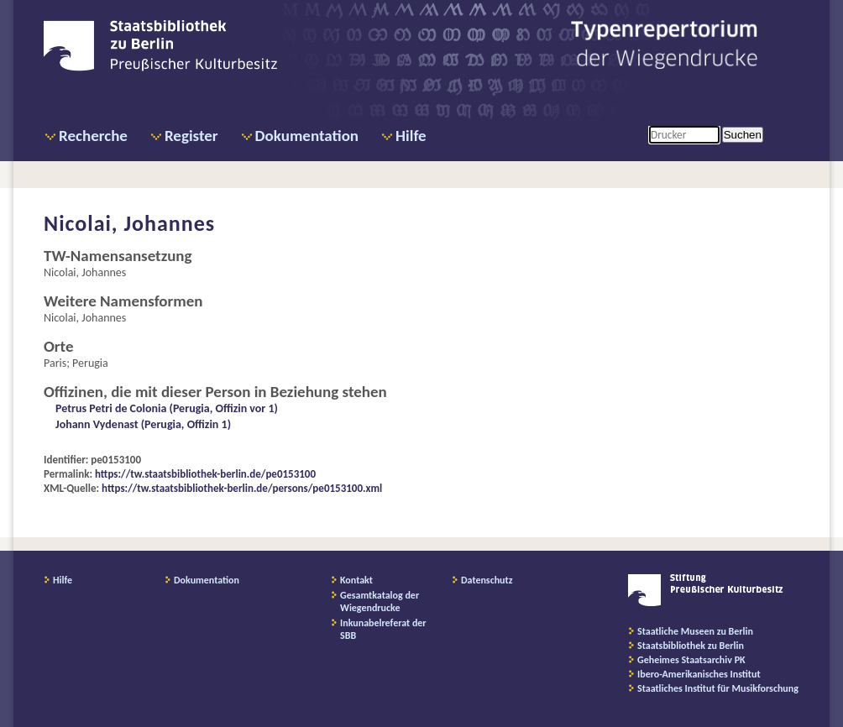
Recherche (93, 135)
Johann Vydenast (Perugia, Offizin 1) (143, 424)
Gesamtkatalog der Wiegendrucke (379, 601)
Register (191, 135)
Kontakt (356, 580)
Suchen (743, 134)
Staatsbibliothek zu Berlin (690, 645)
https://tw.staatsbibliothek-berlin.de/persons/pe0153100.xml (242, 488)
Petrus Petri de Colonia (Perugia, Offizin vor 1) (166, 408)
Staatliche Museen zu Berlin (695, 631)
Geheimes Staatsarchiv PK (691, 660)
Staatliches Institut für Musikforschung (717, 688)
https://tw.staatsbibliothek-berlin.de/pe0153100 (205, 474)
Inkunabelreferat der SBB (383, 629)
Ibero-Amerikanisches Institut (699, 674)
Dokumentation (307, 135)
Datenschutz (487, 580)
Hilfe (411, 135)
